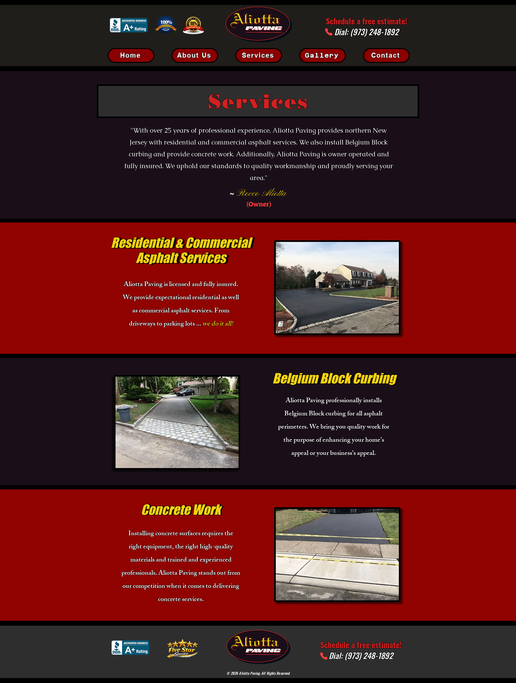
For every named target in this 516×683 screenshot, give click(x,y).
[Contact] (386, 55)
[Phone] (328, 32)
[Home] (131, 55)
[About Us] (194, 55)
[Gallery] (322, 55)
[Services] (258, 55)
